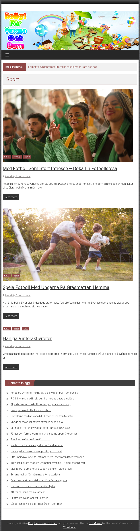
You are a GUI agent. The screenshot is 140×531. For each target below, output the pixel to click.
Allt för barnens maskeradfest (28, 492)
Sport (27, 156)
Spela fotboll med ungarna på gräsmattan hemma (56, 287)
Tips (26, 328)
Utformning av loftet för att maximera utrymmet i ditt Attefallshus (47, 457)
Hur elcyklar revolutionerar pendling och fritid (36, 451)
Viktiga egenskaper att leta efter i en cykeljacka (37, 421)
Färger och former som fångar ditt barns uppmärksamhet (44, 433)
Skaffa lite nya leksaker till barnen (29, 497)
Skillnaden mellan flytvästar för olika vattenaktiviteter (40, 427)
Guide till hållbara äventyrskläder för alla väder (37, 445)
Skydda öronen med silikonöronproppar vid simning (40, 404)
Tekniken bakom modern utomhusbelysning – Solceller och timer (48, 462)
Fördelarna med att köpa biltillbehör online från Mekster (42, 416)
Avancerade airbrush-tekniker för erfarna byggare (39, 480)
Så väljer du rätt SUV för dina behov (31, 410)
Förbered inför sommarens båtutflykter (33, 486)
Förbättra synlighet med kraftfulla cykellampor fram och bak (62, 66)
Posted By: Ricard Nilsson (17, 176)
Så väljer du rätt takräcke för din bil (30, 439)
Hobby (17, 156)
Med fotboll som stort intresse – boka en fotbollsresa (60, 168)
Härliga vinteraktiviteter (27, 338)
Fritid (6, 156)
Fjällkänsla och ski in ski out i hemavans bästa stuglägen (43, 398)
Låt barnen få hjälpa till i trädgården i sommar (36, 503)
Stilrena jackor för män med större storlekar (36, 474)
